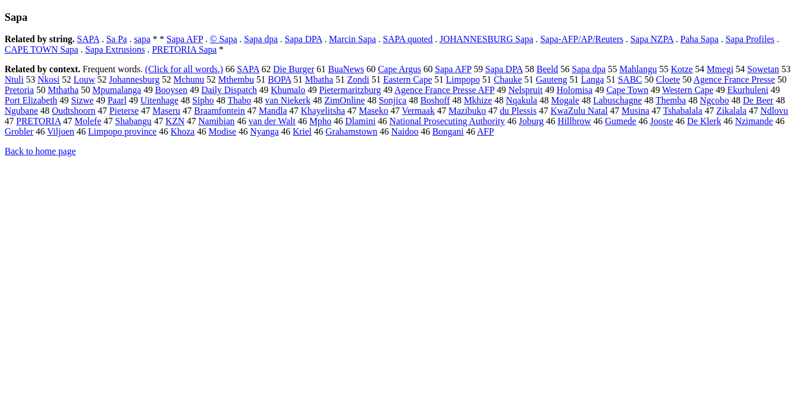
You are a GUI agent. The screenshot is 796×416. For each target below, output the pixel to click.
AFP (485, 131)
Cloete (668, 79)
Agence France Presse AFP (444, 90)
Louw (84, 79)
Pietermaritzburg (350, 90)
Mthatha (63, 90)
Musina (635, 111)
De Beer (758, 100)
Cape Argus (399, 69)
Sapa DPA (303, 39)
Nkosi (48, 79)
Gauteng (551, 79)
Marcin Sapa (352, 39)
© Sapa (223, 39)
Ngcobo (714, 100)
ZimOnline (344, 100)
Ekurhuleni (747, 90)
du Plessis (518, 111)
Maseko (373, 111)
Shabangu (133, 121)
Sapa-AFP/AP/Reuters (581, 39)
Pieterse (124, 111)
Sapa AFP (184, 39)
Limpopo (463, 79)
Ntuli (14, 79)
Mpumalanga (116, 90)
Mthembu (236, 79)
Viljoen (60, 131)
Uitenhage (159, 100)
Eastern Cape (407, 79)
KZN (174, 121)
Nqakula (521, 100)
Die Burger (293, 69)
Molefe (88, 121)
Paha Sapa (699, 39)
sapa (142, 39)
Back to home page (40, 151)
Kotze (682, 69)
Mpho (320, 121)
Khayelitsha (323, 111)
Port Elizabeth (31, 100)
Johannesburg (134, 79)
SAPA (88, 39)
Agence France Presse (734, 79)
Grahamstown (352, 131)
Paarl (117, 100)
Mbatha (319, 79)
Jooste (661, 121)
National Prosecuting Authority (447, 121)
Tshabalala (682, 111)
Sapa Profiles (750, 39)
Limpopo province (122, 131)
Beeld (547, 69)
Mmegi (719, 69)
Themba (671, 100)
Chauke (508, 79)
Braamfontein (219, 111)
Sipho (203, 100)
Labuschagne (617, 100)
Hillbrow (574, 121)
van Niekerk (288, 100)
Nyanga (264, 131)
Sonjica (393, 100)
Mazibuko (467, 111)
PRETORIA (38, 121)
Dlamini (360, 121)
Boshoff (435, 100)
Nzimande (754, 121)
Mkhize (478, 100)
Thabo (239, 100)
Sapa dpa (261, 39)
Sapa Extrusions (115, 49)
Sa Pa (116, 39)
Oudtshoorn (74, 111)
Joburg (531, 121)
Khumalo (288, 90)
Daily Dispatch (228, 90)
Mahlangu (638, 69)
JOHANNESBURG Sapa (486, 39)
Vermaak (418, 111)
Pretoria (19, 90)
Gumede (620, 121)
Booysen (171, 90)
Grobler (19, 131)
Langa (592, 79)
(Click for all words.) (184, 69)
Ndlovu (774, 111)
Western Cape (687, 90)
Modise (222, 131)
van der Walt (271, 121)
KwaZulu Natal (579, 111)
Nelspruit (525, 90)
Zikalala (731, 111)
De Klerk (704, 121)
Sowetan (763, 69)
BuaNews (346, 69)
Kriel (302, 131)
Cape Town (628, 90)
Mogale (565, 100)
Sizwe (82, 100)
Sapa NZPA (652, 39)
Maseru (166, 111)
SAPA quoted (408, 39)
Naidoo (404, 131)
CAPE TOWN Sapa (41, 49)
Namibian (216, 121)
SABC (630, 79)
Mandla (273, 111)
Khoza (182, 131)
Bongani (447, 131)
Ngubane (21, 111)
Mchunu (188, 79)
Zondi (358, 79)
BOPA (279, 79)
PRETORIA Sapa (184, 49)
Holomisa (574, 90)
